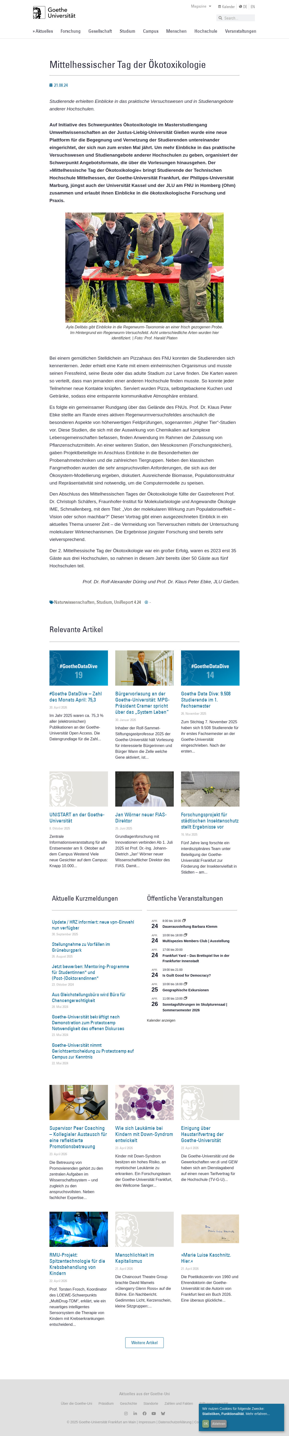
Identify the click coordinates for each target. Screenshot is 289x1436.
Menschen (176, 31)
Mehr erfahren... (258, 1414)
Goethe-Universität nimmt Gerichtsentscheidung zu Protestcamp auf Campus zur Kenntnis (93, 1051)
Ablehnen (218, 1423)
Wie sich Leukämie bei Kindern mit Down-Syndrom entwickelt (144, 1134)
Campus (150, 31)
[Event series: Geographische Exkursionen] (185, 984)
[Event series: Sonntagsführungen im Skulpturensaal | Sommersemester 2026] (185, 998)
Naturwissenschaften (74, 602)
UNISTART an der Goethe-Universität (77, 817)
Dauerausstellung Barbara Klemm (190, 927)
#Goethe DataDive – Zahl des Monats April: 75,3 (75, 696)
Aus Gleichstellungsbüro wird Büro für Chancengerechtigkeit (89, 997)
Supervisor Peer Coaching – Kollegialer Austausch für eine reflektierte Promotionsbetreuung (78, 1137)
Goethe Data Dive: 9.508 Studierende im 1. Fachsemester (206, 699)
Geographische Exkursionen (186, 990)
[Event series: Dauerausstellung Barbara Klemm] (184, 921)
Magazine (201, 6)
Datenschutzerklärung (175, 1422)
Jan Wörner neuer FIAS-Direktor (141, 817)
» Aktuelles (43, 31)
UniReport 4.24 (127, 602)
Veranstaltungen (240, 31)
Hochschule (205, 31)
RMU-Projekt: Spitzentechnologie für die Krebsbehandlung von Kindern (77, 1264)
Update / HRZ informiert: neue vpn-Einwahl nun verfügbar (93, 925)
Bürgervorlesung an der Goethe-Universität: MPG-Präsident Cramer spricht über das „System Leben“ (142, 702)
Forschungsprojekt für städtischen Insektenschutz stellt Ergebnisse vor (210, 820)
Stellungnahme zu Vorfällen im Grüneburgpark (81, 947)
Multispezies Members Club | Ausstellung (196, 941)
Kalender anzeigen (161, 1020)
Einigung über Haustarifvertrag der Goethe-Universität (202, 1134)
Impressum (146, 1422)
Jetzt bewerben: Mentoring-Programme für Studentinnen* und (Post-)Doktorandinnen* (90, 972)
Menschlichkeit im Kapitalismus (134, 1258)
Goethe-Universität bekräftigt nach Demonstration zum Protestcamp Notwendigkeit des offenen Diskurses (88, 1023)
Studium (127, 31)
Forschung (71, 31)
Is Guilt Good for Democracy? (187, 975)
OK (206, 1423)
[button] (144, 1342)
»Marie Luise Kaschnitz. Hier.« (206, 1258)
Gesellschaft (100, 31)
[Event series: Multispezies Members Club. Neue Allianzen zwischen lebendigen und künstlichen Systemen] (185, 935)
